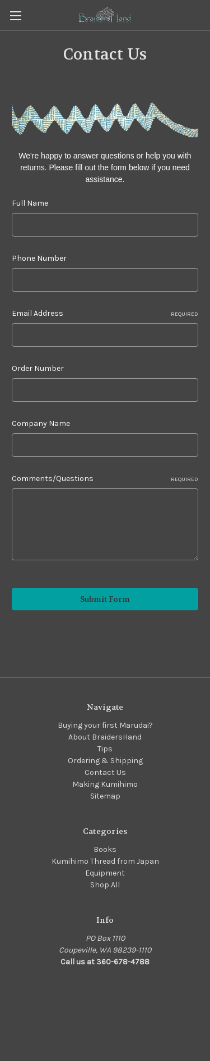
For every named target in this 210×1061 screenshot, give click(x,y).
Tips (105, 749)
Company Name (41, 423)
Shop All (105, 885)
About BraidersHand (105, 737)
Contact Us (105, 772)
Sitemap (105, 796)
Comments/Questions (105, 479)
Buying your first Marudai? (105, 725)
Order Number (38, 368)
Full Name (30, 203)
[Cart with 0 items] (204, 14)
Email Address (105, 314)
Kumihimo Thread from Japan (105, 861)
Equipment (105, 873)
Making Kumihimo (105, 784)
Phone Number (39, 258)
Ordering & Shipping (105, 760)
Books (105, 849)
